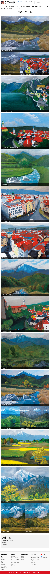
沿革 (2, 561)
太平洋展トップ (14, 556)
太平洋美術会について (11, 6)
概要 (2, 557)
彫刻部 (22, 557)
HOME (2, 6)
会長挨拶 (3, 559)
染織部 (22, 561)
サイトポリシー (34, 562)
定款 (2, 562)
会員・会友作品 (26, 6)
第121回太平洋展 (14, 557)
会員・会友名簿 (4, 566)
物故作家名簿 (4, 567)
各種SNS (3, 8)
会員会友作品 (9, 8)
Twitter (43, 556)
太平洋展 (19, 6)
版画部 (22, 559)
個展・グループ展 (43, 6)
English (2, 569)
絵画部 (22, 556)
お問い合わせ (20, 1)
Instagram (44, 557)
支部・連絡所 (35, 6)
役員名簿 (3, 564)
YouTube (43, 554)
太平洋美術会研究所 (35, 557)
